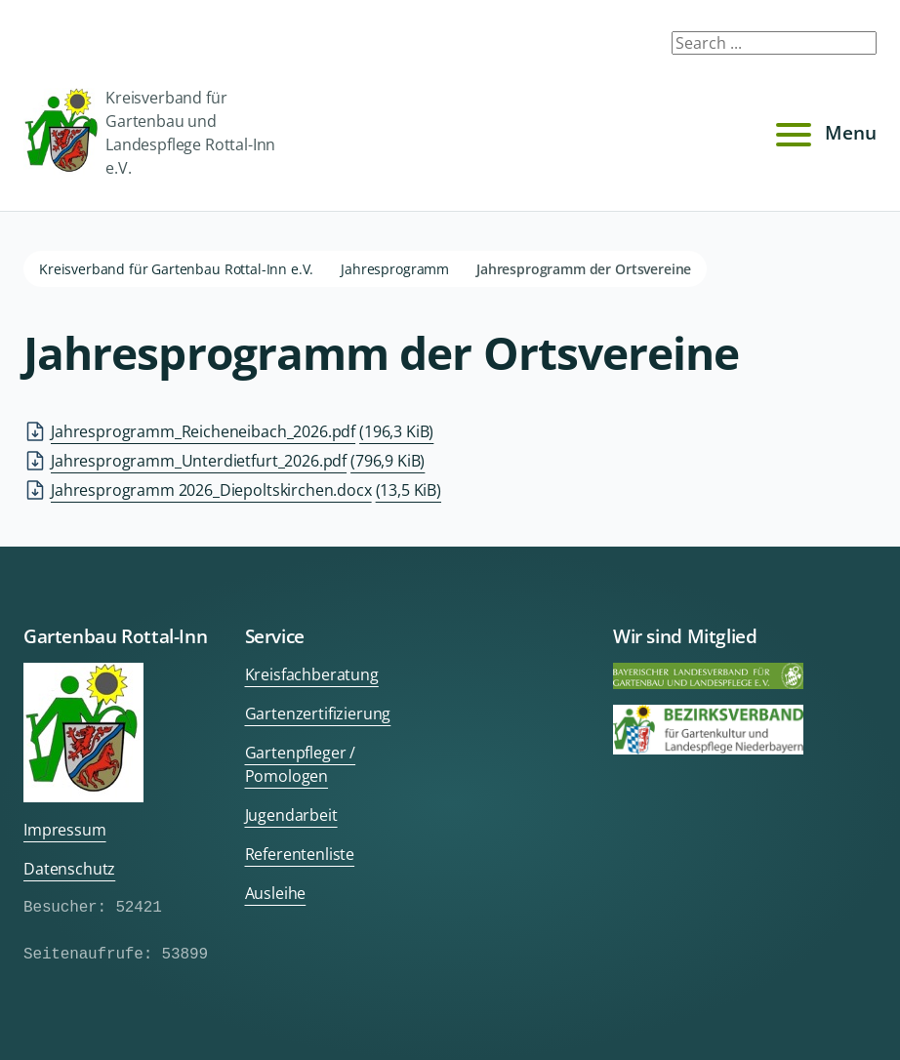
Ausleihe (276, 893)
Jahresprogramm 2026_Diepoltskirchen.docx (246, 490)
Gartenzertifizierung (318, 713)
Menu (823, 132)
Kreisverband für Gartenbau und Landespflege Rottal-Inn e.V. (149, 133)
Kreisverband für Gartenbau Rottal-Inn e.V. (176, 269)
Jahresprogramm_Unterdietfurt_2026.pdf (238, 460)
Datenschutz (69, 868)
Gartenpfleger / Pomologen (300, 764)
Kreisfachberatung (312, 674)
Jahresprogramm (395, 269)
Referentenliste (300, 854)
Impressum (64, 829)
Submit (849, 46)
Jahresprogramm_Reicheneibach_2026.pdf (242, 431)
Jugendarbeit (291, 815)
